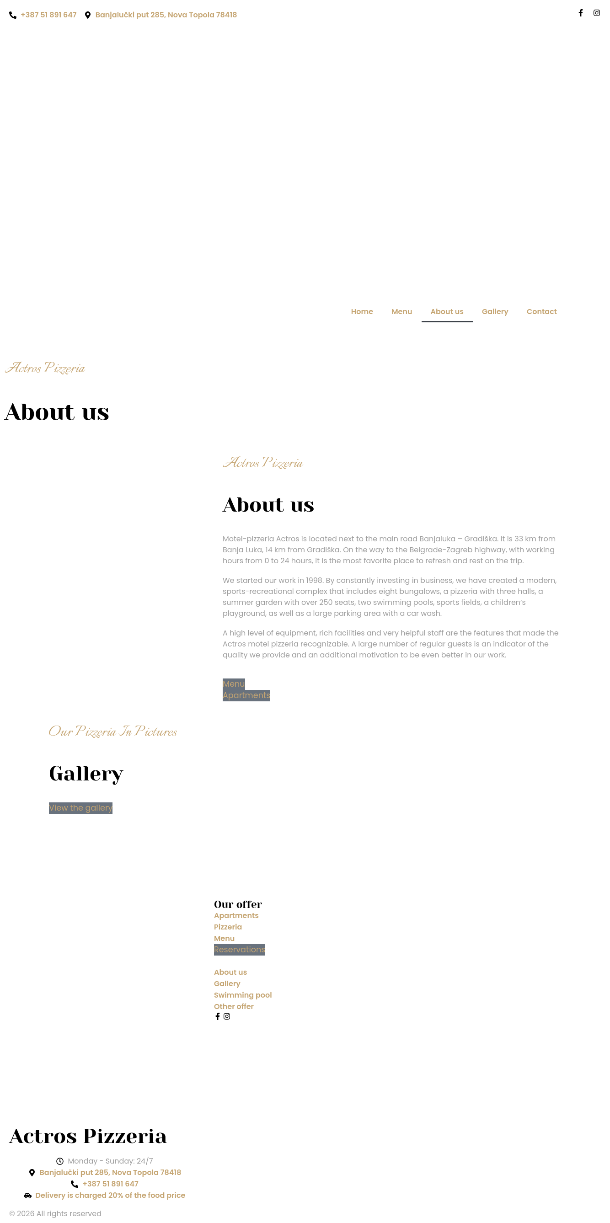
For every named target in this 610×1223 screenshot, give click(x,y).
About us (447, 311)
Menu (401, 311)
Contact (542, 311)
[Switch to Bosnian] (579, 311)
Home (362, 311)
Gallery (495, 311)
